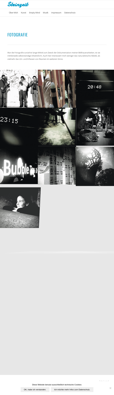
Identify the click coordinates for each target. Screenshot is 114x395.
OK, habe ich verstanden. (35, 389)
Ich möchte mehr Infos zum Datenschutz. (72, 389)
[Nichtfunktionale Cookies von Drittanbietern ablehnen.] (110, 388)
